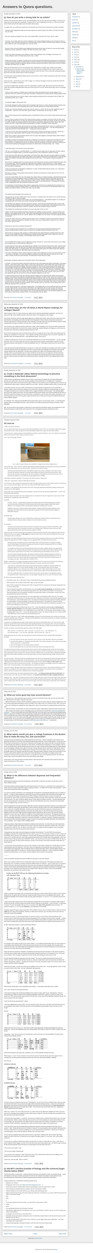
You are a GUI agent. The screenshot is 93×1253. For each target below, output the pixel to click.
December (79, 66)
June (77, 84)
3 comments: (28, 363)
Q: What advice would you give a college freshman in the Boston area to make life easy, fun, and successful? (34, 735)
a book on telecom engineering (44, 589)
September (79, 76)
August (78, 79)
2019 (75, 49)
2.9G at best (25, 534)
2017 (75, 52)
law (73, 40)
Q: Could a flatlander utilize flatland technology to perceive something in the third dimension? (32, 375)
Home (35, 1234)
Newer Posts (8, 1234)
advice (74, 31)
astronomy (75, 25)
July (77, 81)
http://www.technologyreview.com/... (32, 1185)
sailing (74, 37)
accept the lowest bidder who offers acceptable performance (49, 675)
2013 (75, 57)
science (74, 34)
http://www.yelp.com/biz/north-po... (40, 720)
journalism (75, 28)
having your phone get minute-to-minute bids (51, 673)
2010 (75, 64)
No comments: (28, 724)
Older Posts (62, 1234)
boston (74, 19)
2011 (75, 62)
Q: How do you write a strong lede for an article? (27, 17)
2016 (75, 54)
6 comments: (28, 684)
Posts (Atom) (38, 1238)
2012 (75, 59)
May (77, 86)
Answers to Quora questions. (28, 7)
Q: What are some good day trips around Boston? (27, 695)
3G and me (9, 423)
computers (75, 17)
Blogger (55, 1249)
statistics (74, 22)
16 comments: (28, 1163)
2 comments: (28, 297)
